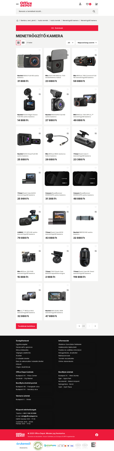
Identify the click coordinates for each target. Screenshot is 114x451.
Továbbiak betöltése (26, 326)
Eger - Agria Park (64, 378)
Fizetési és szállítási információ (69, 350)
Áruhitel (19, 356)
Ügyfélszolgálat (21, 344)
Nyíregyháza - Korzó (65, 384)
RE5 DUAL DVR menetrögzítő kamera (54, 311)
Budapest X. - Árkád (23, 399)
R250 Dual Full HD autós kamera (27, 155)
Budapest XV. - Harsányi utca (27, 389)
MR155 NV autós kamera (82, 233)
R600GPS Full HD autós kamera (55, 115)
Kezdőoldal (17, 20)
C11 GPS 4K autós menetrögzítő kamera (27, 233)
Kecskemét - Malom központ (68, 381)
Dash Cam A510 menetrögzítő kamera (54, 233)
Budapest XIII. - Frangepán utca (27, 386)
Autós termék (43, 20)
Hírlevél (18, 364)
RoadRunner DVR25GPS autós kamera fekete (55, 195)
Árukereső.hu (23, 448)
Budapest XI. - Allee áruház (68, 376)
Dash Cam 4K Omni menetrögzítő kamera (83, 272)
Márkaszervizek (64, 356)
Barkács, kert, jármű (28, 20)
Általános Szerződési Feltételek (69, 344)
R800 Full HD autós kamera (28, 76)
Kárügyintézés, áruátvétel (67, 353)
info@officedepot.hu (29, 416)
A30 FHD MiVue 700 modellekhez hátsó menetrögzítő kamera (55, 77)
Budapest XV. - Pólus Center (26, 376)
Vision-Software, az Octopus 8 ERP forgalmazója (59, 436)
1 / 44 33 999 (31, 413)
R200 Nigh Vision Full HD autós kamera (27, 115)
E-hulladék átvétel (22, 358)
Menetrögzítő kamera (70, 20)
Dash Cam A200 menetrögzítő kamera (26, 194)
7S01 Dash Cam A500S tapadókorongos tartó (55, 273)
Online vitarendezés (65, 361)
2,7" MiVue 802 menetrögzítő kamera (26, 311)
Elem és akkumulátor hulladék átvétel (29, 361)
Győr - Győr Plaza (65, 387)
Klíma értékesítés (22, 350)
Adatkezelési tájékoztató (67, 347)
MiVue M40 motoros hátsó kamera (55, 155)
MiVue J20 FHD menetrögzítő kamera (26, 272)
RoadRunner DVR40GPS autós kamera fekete (83, 195)
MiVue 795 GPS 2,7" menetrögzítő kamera (83, 115)
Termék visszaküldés (66, 358)
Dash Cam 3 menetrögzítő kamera (82, 155)
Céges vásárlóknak (23, 367)
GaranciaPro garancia (24, 347)
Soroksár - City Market (24, 378)
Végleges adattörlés (23, 353)
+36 (24, 413)
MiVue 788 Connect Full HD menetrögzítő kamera (84, 76)
